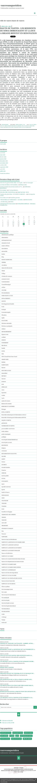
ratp (9, 127)
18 (34, 222)
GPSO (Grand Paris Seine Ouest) (9, 356)
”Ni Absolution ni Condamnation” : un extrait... (11, 199)
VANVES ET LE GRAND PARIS (9, 564)
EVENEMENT (5, 342)
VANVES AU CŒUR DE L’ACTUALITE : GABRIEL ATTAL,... (17, 643)
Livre (3, 390)
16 (23, 222)
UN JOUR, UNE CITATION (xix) (7, 192)
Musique (4, 409)
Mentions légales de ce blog (15, 770)
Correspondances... (13, 190)
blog (22, 771)
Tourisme (4, 506)
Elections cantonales (7, 323)
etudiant (4, 337)
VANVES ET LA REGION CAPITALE (10, 545)
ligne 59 (12, 127)
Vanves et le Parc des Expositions (10, 572)
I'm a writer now (4, 197)
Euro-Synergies (29, 182)
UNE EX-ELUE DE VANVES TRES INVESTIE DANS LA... (16, 655)
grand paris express (6, 732)
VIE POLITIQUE (5, 600)
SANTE (3, 459)
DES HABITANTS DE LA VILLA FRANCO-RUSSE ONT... (16, 679)
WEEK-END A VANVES (7, 667)
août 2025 (2, 169)
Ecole (3, 306)
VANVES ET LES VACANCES (8, 583)
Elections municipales (7, 326)
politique (4, 437)
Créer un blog (16, 767)
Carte (2, 629)
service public (5, 475)
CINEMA (4, 262)
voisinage (4, 617)
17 (28, 222)
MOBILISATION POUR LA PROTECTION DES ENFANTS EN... (18, 691)
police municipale (6, 434)
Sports (3, 489)
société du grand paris (29, 125)
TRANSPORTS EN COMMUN (9, 514)
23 (23, 224)
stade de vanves (28, 732)
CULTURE (4, 290)
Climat (3, 270)
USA (3, 531)
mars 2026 (2, 155)
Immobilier (4, 373)
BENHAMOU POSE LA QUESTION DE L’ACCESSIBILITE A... (17, 649)
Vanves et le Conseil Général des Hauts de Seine (13, 559)
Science (3, 462)
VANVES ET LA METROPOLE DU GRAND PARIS (13, 542)
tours (3, 509)
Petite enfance (5, 431)
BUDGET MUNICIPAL (7, 259)
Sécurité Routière (6, 467)
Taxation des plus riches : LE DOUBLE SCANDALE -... (13, 194)
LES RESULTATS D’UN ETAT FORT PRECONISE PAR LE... (17, 685)
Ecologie (4, 309)
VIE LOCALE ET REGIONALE (9, 595)
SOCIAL (3, 478)
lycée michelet (4, 736)
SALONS (4, 456)
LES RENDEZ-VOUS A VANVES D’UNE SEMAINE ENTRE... (17, 661)
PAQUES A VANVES (6, 420)
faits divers (4, 345)
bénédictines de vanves (26, 736)
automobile (4, 251)
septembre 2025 (4, 167)
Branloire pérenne (15, 197)
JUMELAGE (4, 387)
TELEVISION (5, 500)
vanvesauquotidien (11, 5)
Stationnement (5, 495)
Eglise (3, 318)
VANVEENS (4, 536)
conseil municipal (5, 738)
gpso (23, 125)
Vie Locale (4, 592)
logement (4, 392)
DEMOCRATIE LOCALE (7, 295)
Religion (4, 448)
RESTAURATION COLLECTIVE (9, 453)
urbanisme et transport (7, 528)
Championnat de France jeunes (7, 203)
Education (4, 315)
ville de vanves (27, 738)
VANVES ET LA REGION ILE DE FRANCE (12, 547)
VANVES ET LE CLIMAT (7, 556)
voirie (3, 614)
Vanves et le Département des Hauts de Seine (13, 561)
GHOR (11, 201)
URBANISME (5, 525)
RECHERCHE (5, 445)
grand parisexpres (4, 127)
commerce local (5, 279)
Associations (5, 248)
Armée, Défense (5, 245)
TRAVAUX (4, 520)
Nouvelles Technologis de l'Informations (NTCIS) (14, 417)
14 (13, 222)
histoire (3, 367)
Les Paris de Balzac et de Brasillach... (9, 184)
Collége (3, 273)
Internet (4, 378)
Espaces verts (5, 334)
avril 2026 (2, 153)
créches (3, 287)
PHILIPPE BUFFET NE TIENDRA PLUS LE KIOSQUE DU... (17, 673)
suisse (3, 498)
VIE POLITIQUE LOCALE (8, 603)
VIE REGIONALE (6, 608)
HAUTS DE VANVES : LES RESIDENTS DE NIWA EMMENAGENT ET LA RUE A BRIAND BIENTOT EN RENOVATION (18, 30)
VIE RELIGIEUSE (6, 611)
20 (8, 224)
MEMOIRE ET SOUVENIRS (8, 406)
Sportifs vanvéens (6, 486)
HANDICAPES (5, 365)
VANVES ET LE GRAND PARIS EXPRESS (11, 567)
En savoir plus (4, 782)
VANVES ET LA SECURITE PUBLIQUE (11, 550)
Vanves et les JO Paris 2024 (8, 581)
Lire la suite (3, 144)
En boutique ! (3, 190)
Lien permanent (4, 124)
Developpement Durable (8, 304)
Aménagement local (20, 124)
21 (13, 224)
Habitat (3, 362)
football (12, 736)
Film (3, 354)
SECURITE (4, 464)
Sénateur (4, 470)
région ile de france (16, 738)
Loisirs (3, 395)
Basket (3, 254)
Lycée (3, 398)
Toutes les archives (5, 173)
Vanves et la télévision (7, 553)
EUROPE (4, 340)
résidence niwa (18, 127)
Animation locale (6, 243)
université (4, 522)
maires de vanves (6, 401)
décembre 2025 (4, 161)
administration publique (8, 234)
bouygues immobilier (26, 127)
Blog (3, 257)
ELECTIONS (5, 320)
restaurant (4, 451)
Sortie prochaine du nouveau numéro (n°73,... (11, 186)
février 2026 (3, 157)
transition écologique (7, 511)
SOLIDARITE (5, 481)
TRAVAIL (4, 517)
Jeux (3, 384)
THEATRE (4, 503)
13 (8, 222)
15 (18, 222)
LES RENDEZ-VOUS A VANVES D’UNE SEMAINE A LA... (16, 697)
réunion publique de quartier (14, 125)
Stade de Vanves (5, 492)
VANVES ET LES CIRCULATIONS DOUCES (12, 578)
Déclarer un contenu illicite (5, 770)
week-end (4, 622)
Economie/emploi (6, 312)
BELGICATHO (28, 199)
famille (3, 348)
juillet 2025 (3, 171)
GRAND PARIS (5, 359)
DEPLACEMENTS (6, 298)
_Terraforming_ (4, 201)
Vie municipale (5, 597)
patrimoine (4, 423)
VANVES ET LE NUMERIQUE (9, 570)
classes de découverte (7, 268)
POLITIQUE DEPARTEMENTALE (10, 439)
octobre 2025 (3, 165)
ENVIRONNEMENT (6, 331)
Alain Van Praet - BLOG (23, 192)
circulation (4, 265)
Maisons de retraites (7, 403)
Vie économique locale (7, 589)
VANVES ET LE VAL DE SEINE (9, 575)
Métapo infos (23, 184)
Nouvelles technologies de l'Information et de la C (14, 414)
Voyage (3, 619)
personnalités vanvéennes (8, 428)
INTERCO (4, 376)
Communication (5, 281)
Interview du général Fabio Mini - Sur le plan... (11, 182)
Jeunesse (4, 381)
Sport (3, 484)
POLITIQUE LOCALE (7, 442)
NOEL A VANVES (6, 412)
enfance (3, 329)
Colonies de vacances (7, 276)
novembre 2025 (4, 163)
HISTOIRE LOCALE (6, 370)
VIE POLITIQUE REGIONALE (9, 606)
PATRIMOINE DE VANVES (8, 426)
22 (18, 224)
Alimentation (5, 237)
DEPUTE (4, 301)
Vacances (4, 534)
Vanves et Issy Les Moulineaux (9, 539)
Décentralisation (6, 293)
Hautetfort (21, 767)
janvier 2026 (3, 159)
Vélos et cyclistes (6, 586)
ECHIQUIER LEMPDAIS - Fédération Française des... (17, 204)
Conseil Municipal (6, 284)
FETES (3, 351)
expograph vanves (17, 732)
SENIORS (4, 473)
